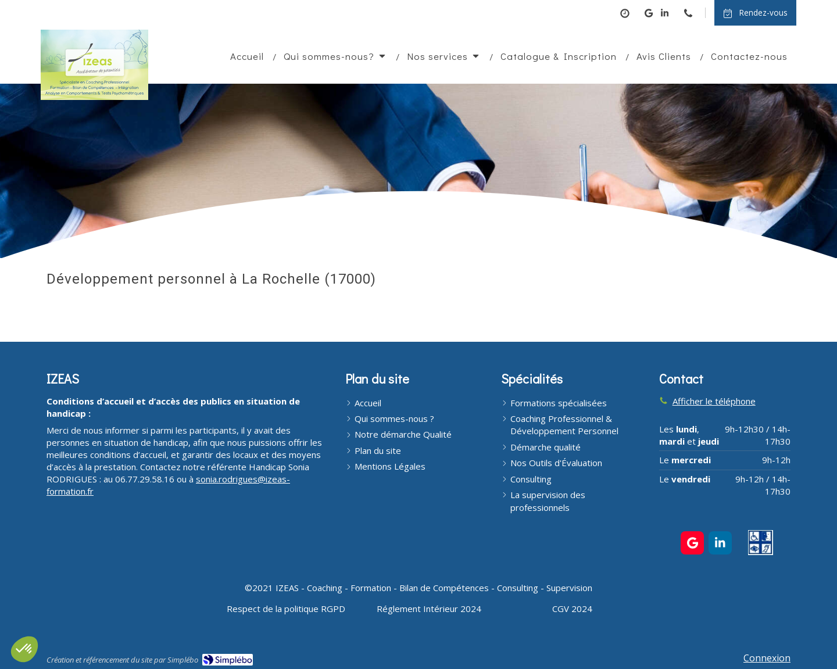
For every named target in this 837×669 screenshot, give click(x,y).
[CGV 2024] (572, 608)
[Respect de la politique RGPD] (286, 608)
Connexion (767, 658)
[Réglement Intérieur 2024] (429, 608)
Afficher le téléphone (714, 401)
